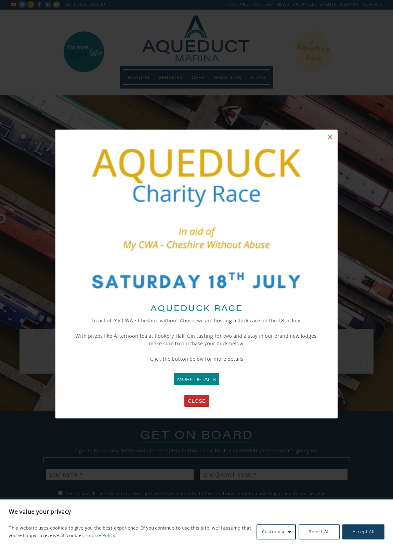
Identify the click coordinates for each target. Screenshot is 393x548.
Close (197, 400)
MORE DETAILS (196, 379)
